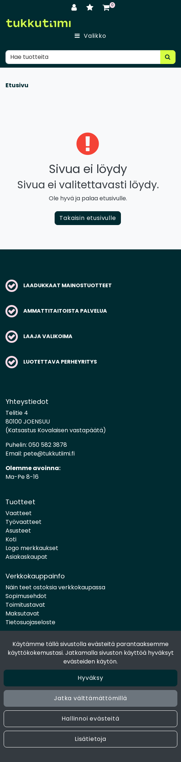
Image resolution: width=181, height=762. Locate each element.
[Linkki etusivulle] (38, 23)
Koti (10, 539)
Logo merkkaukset (31, 548)
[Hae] (83, 57)
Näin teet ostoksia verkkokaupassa (55, 587)
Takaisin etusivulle (87, 218)
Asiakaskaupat (26, 557)
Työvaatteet (23, 522)
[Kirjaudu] (75, 7)
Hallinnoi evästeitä (90, 718)
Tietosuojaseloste (30, 622)
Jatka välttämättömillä (90, 698)
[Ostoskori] (106, 7)
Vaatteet (18, 513)
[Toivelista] (90, 7)
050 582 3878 (47, 445)
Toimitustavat (25, 605)
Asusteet (18, 530)
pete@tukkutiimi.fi (49, 453)
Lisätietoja (90, 739)
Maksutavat (22, 613)
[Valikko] (90, 36)
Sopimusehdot (26, 596)
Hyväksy (90, 678)
